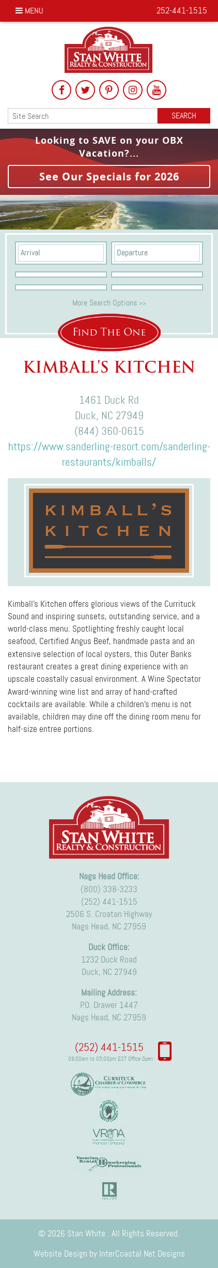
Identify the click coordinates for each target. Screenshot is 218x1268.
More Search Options (109, 302)
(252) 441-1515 (109, 901)
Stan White (109, 49)
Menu (29, 10)
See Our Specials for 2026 (109, 177)
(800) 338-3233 (109, 889)
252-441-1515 (182, 10)
